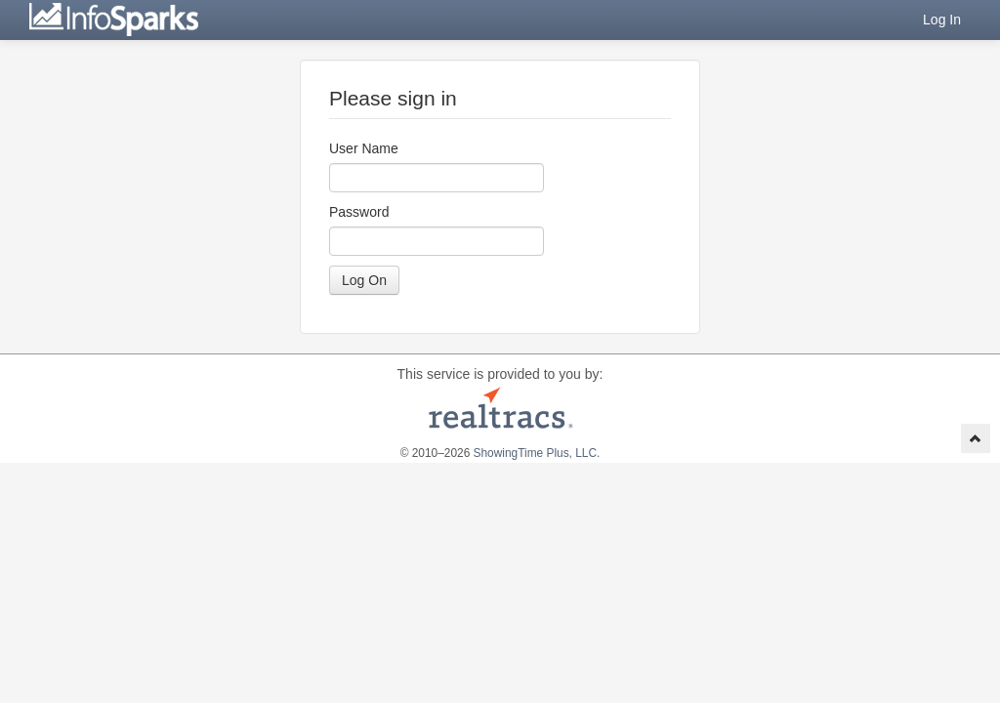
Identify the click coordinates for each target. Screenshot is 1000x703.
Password (359, 212)
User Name (363, 148)
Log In (942, 19)
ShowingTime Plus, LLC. (537, 453)
